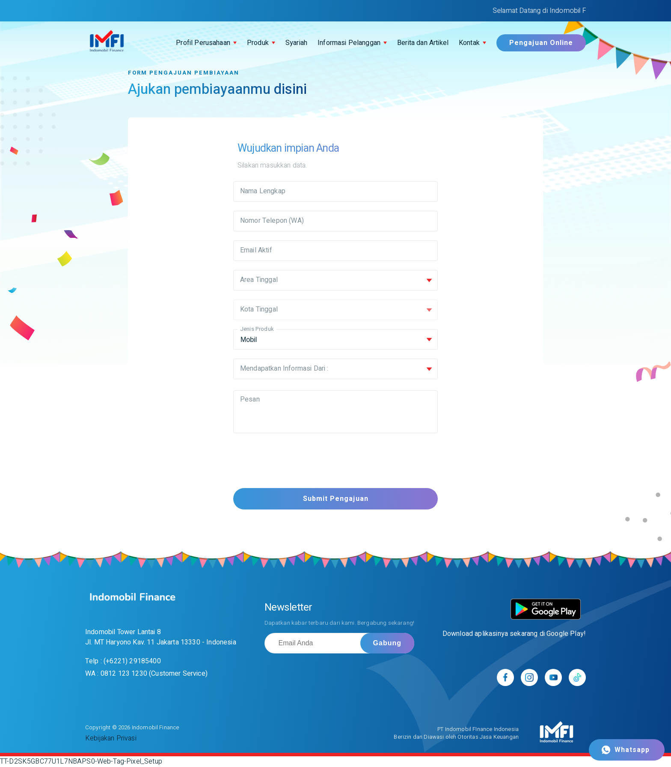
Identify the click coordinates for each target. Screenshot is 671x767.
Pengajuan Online (541, 43)
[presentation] (298, 462)
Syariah (296, 43)
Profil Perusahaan (203, 43)
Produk (258, 43)
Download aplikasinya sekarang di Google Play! (514, 634)
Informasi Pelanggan (349, 43)
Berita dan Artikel (422, 43)
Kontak (469, 43)
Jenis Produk (257, 329)
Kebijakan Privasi (111, 738)
